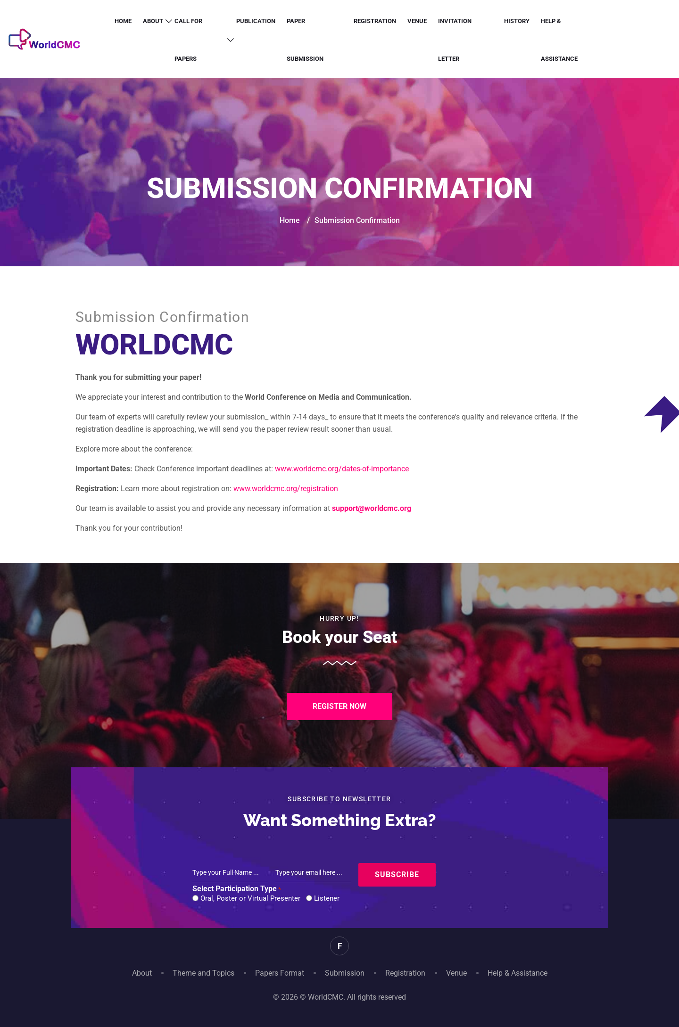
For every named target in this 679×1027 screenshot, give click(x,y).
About (153, 21)
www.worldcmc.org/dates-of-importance (342, 468)
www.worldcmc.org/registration (285, 488)
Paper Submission (305, 39)
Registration (375, 21)
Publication (255, 21)
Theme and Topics (203, 973)
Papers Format (279, 973)
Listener (327, 898)
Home (123, 21)
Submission (344, 973)
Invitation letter (455, 39)
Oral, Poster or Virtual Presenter (250, 898)
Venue (417, 21)
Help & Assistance (559, 39)
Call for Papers (188, 39)
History (517, 21)
